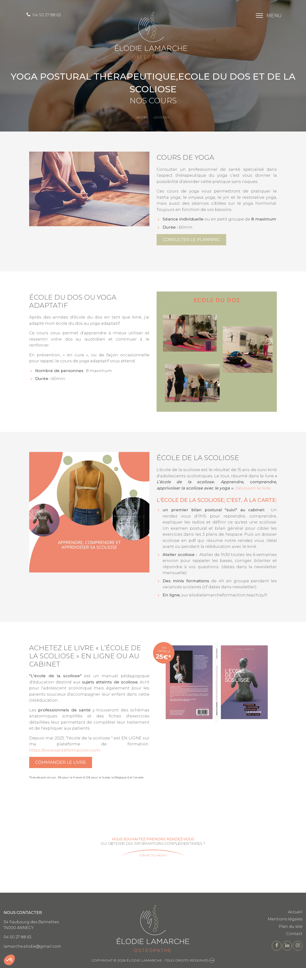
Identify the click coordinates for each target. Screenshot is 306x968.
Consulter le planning (191, 239)
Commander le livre (60, 762)
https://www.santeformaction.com (64, 750)
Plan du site (290, 926)
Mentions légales (285, 919)
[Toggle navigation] (267, 15)
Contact (294, 933)
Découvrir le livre (252, 488)
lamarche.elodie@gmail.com (32, 946)
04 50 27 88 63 (44, 14)
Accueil (295, 912)
